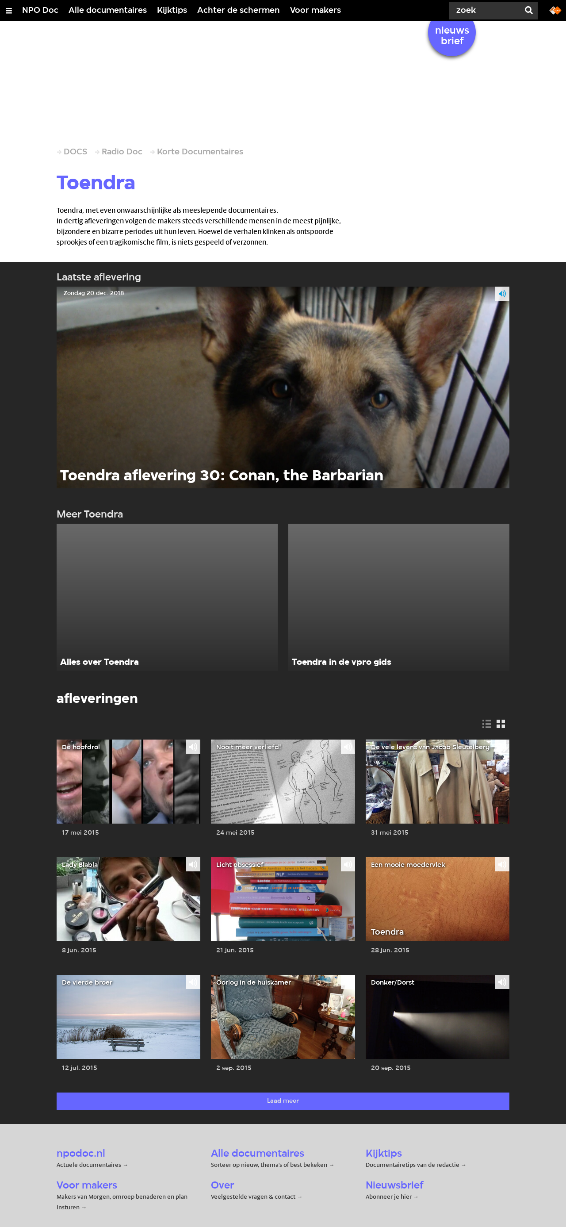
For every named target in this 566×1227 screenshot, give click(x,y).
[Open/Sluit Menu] (9, 10)
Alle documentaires (108, 10)
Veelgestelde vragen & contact (253, 1196)
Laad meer (283, 1101)
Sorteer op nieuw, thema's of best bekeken (269, 1164)
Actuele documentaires (89, 1164)
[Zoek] (486, 10)
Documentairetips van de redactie (412, 1164)
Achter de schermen (238, 10)
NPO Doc (40, 10)
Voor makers (315, 10)
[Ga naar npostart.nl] (555, 10)
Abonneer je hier (389, 1196)
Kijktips (172, 10)
